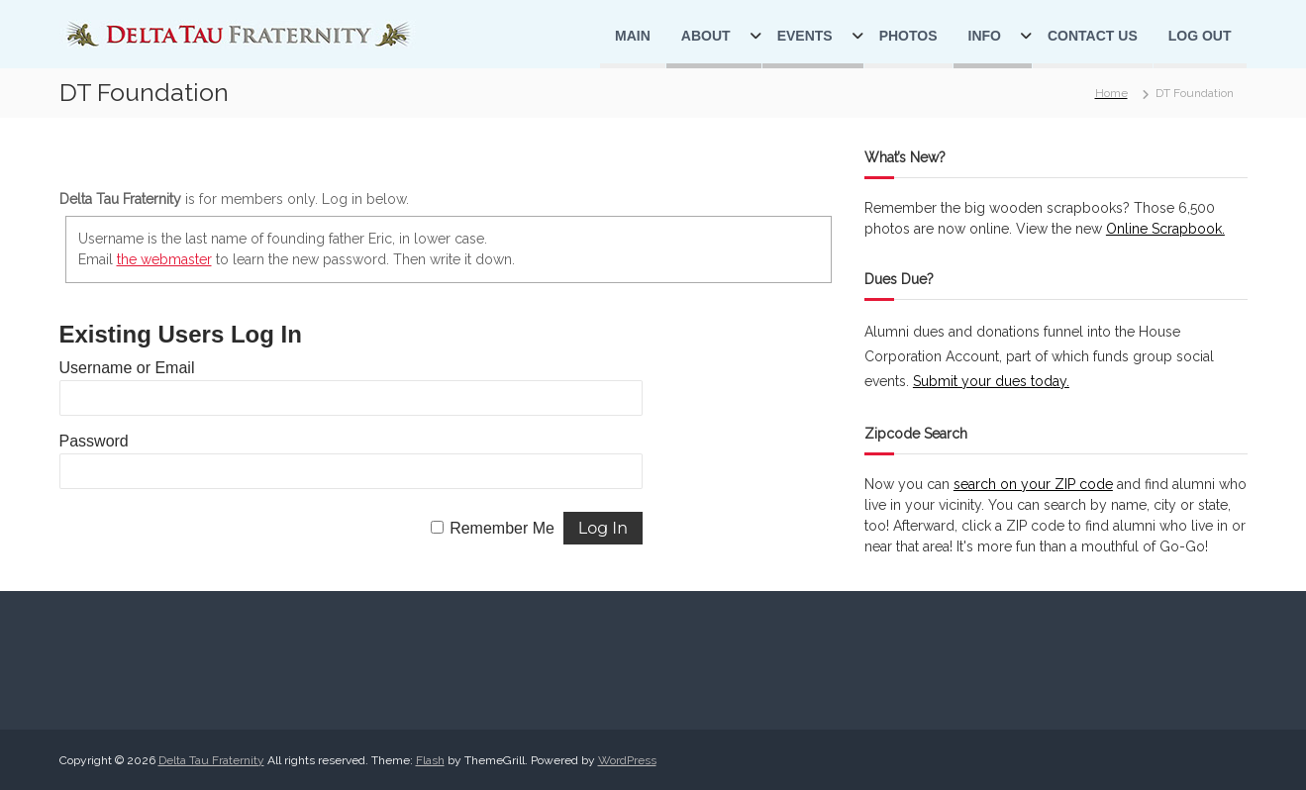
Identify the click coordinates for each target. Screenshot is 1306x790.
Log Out (1200, 36)
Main (633, 36)
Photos (908, 36)
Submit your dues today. (991, 381)
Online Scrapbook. (1165, 229)
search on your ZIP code (1033, 484)
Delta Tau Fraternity (211, 760)
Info (984, 36)
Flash (430, 760)
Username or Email (127, 367)
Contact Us (1093, 36)
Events (805, 36)
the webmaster (164, 259)
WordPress (627, 760)
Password (94, 441)
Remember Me (502, 528)
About (706, 36)
